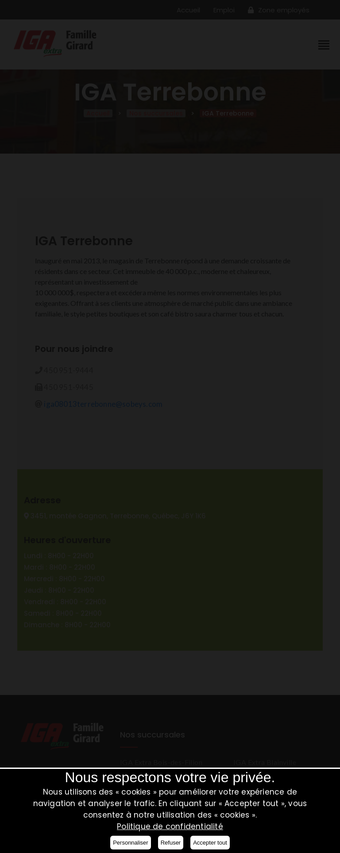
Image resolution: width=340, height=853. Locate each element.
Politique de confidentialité (170, 826)
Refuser (171, 842)
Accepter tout (210, 842)
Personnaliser (130, 842)
